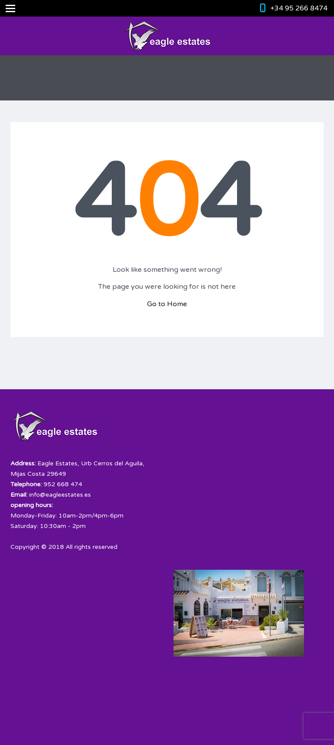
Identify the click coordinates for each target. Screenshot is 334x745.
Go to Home (167, 304)
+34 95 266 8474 (299, 8)
